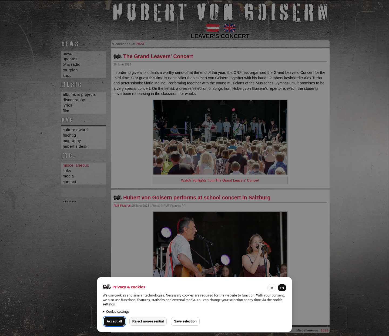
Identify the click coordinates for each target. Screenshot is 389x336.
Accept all (114, 321)
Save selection (185, 321)
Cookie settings (117, 311)
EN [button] (282, 288)
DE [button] (271, 288)
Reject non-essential (148, 321)
